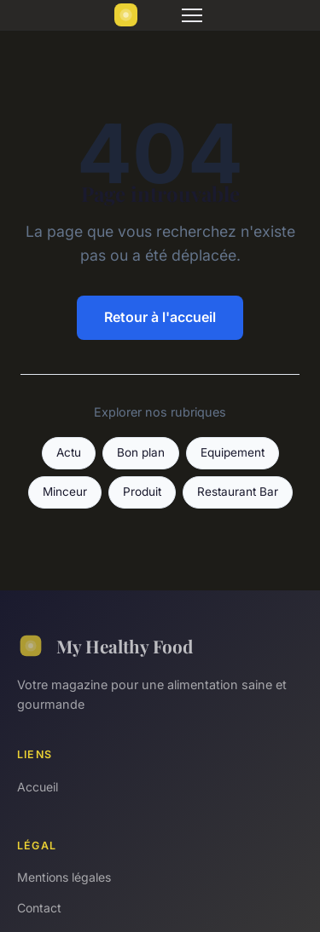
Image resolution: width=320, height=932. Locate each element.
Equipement (233, 452)
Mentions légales (64, 877)
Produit (142, 491)
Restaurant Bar (237, 491)
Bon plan (141, 452)
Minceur (65, 491)
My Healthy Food (105, 645)
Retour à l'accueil (160, 316)
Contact (39, 907)
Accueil (37, 787)
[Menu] (192, 15)
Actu (68, 452)
